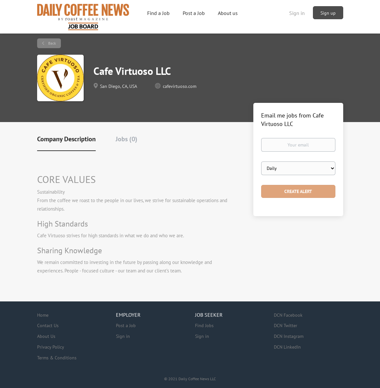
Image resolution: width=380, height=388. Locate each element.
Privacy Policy (50, 347)
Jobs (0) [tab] (126, 139)
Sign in (297, 13)
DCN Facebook (288, 315)
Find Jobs (204, 325)
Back (51, 43)
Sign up (328, 13)
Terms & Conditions (57, 358)
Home (43, 315)
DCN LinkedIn (287, 347)
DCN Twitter (285, 325)
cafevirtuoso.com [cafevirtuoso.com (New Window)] (179, 86)
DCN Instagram (288, 336)
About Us (46, 336)
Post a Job (126, 325)
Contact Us (48, 325)
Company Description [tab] (66, 139)
